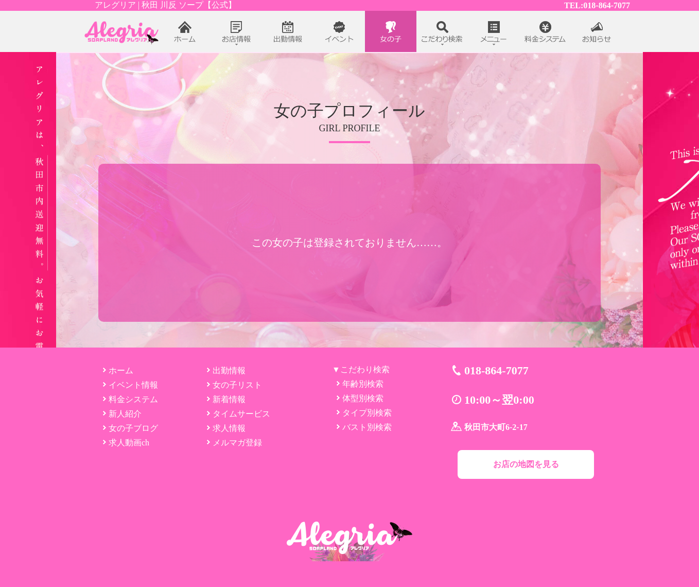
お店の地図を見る (526, 464)
